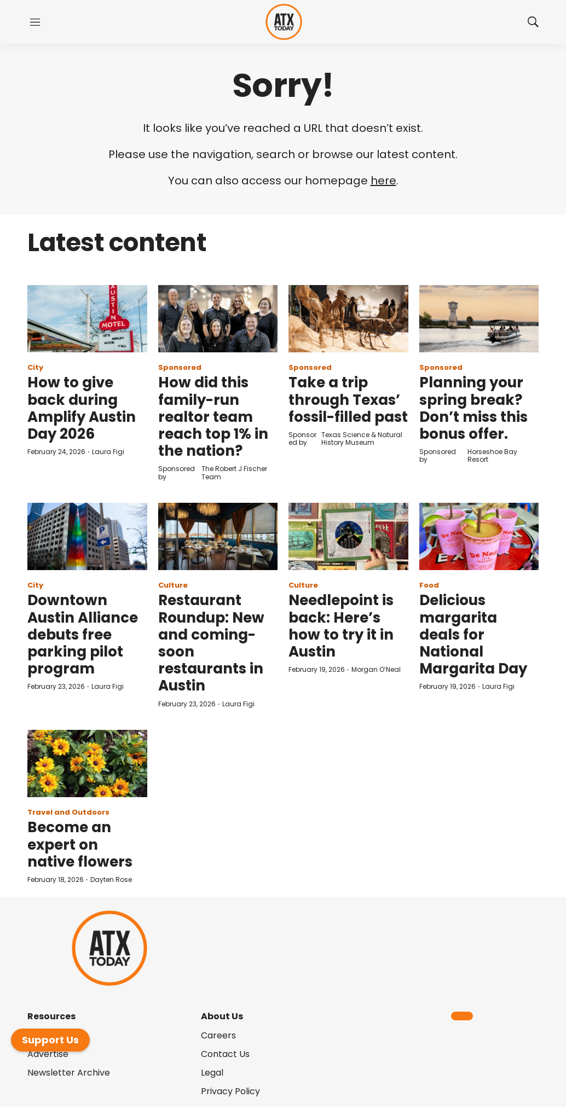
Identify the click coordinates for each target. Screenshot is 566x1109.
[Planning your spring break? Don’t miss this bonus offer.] (479, 318)
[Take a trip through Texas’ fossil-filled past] (348, 318)
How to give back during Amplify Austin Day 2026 (81, 408)
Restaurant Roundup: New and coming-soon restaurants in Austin (211, 642)
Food (429, 585)
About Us (222, 1016)
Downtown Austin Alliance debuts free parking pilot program (82, 634)
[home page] (284, 22)
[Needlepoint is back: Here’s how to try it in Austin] (348, 536)
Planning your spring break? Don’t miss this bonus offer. (473, 408)
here (383, 180)
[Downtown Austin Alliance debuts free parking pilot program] (87, 536)
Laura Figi (108, 451)
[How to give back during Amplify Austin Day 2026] (87, 318)
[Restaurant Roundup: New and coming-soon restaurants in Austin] (218, 536)
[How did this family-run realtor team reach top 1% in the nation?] (218, 318)
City (35, 367)
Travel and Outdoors (68, 812)
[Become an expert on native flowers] (87, 763)
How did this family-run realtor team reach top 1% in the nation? (213, 417)
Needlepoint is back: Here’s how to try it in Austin (341, 625)
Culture (173, 585)
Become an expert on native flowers (79, 844)
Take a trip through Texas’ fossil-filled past (348, 399)
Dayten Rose (111, 879)
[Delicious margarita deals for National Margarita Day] (479, 536)
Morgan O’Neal (376, 669)
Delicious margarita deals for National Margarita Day (473, 634)
